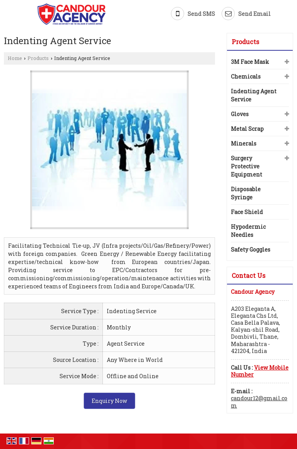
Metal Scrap (247, 128)
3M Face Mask (250, 61)
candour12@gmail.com (259, 401)
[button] (259, 371)
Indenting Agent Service (254, 95)
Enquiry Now (109, 400)
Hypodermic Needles (248, 230)
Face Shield (247, 212)
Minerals (243, 143)
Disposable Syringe (246, 193)
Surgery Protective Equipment (246, 166)
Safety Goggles (250, 249)
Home (15, 58)
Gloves (240, 114)
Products (38, 58)
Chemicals (246, 76)
